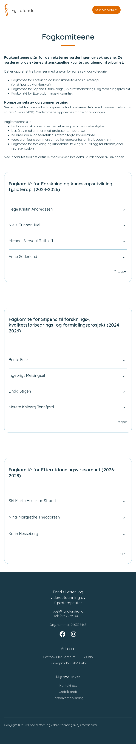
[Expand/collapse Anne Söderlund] (123, 257)
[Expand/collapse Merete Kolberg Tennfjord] (123, 407)
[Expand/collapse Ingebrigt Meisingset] (123, 376)
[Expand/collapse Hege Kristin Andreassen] (123, 210)
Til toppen (120, 271)
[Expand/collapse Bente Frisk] (123, 360)
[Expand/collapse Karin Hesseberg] (123, 534)
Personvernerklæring (68, 698)
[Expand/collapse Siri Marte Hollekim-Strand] (123, 501)
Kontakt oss (68, 686)
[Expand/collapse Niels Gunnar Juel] (123, 225)
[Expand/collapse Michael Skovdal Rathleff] (123, 241)
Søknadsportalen (106, 10)
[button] (130, 10)
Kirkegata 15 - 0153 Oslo (68, 663)
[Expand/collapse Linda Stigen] (123, 392)
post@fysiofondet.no (68, 611)
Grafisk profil (68, 692)
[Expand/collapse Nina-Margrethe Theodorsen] (123, 518)
